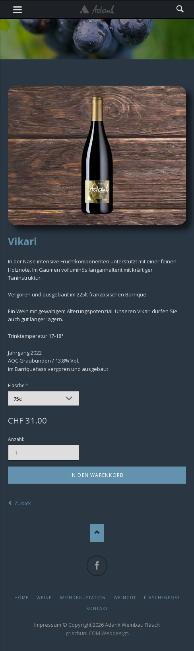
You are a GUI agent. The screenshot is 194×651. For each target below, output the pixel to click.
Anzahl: (16, 439)
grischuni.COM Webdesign (97, 633)
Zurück (22, 503)
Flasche (19, 385)
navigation (17, 10)
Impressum (47, 624)
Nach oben (97, 532)
